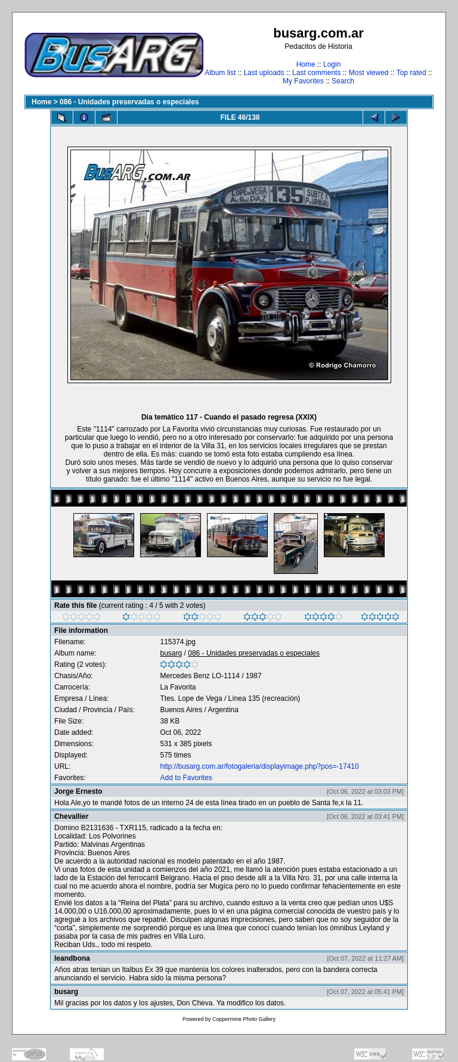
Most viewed (369, 73)
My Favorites (303, 81)
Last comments (316, 73)
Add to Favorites (186, 778)
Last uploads (264, 73)
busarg (171, 653)
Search (343, 81)
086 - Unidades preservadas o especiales (129, 102)
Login (332, 64)
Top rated (411, 73)
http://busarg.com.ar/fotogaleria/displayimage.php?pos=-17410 (259, 766)
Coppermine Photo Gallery (244, 1019)
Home (305, 64)
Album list (220, 73)
